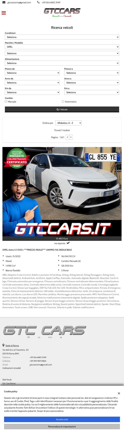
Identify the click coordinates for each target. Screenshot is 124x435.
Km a (66, 88)
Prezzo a (68, 68)
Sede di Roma (12, 345)
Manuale (12, 101)
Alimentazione (12, 59)
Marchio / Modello (14, 42)
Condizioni (10, 33)
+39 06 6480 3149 (51, 2)
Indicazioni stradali (11, 368)
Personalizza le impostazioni (62, 426)
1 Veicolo (62, 109)
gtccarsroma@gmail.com (19, 2)
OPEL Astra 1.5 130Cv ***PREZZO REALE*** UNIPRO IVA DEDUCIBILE (37, 249)
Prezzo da (10, 68)
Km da (8, 88)
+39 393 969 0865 (38, 361)
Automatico (71, 101)
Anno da (9, 78)
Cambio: (9, 98)
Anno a (67, 78)
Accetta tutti (62, 419)
